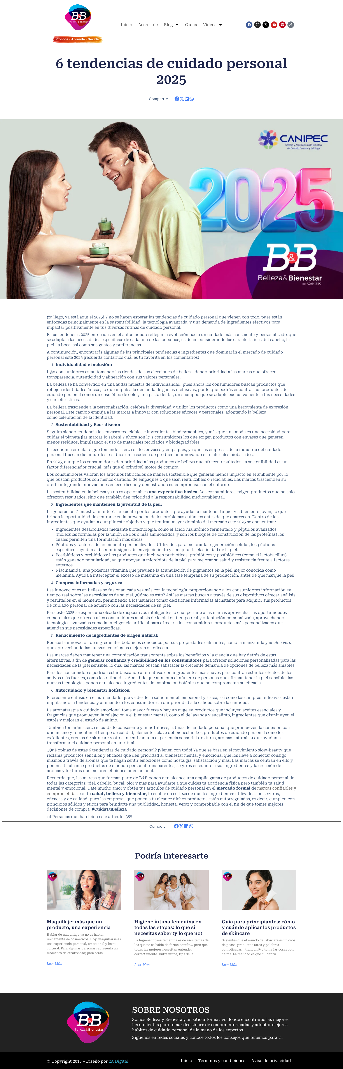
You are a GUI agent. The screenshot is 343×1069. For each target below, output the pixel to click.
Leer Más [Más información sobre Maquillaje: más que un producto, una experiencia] (55, 963)
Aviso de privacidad (271, 1060)
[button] (177, 98)
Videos (212, 25)
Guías (191, 24)
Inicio (126, 24)
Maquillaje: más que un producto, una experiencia (80, 923)
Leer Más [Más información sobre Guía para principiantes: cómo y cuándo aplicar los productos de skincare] (230, 964)
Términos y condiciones (221, 1060)
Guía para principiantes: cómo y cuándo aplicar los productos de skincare (255, 926)
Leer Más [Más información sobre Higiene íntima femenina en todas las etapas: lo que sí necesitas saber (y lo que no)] (142, 964)
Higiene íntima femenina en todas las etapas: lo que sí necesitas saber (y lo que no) (170, 926)
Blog (171, 25)
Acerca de (148, 24)
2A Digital (118, 1060)
